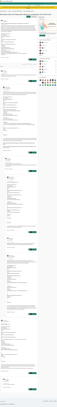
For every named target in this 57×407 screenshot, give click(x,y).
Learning (34, 1)
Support (37, 1)
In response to (6, 89)
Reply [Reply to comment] (34, 152)
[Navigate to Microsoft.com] (2, 1)
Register (46, 3)
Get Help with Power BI (17, 11)
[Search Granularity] (31, 5)
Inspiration (18, 1)
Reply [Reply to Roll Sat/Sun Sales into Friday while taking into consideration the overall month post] (34, 59)
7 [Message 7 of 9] (9, 230)
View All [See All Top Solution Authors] (40, 55)
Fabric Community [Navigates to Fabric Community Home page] (9, 1)
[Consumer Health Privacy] (11, 404)
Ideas (22, 1)
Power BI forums (3, 11)
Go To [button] (55, 3)
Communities (26, 1)
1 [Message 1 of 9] (3, 57)
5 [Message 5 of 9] (5, 150)
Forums (15, 1)
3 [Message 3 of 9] (5, 387)
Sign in (49, 3)
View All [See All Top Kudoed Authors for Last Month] (40, 74)
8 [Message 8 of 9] (9, 247)
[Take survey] (42, 35)
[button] (28, 17)
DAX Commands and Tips (28, 11)
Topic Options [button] (34, 16)
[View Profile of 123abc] (10, 255)
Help (52, 3)
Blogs (30, 1)
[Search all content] (45, 5)
